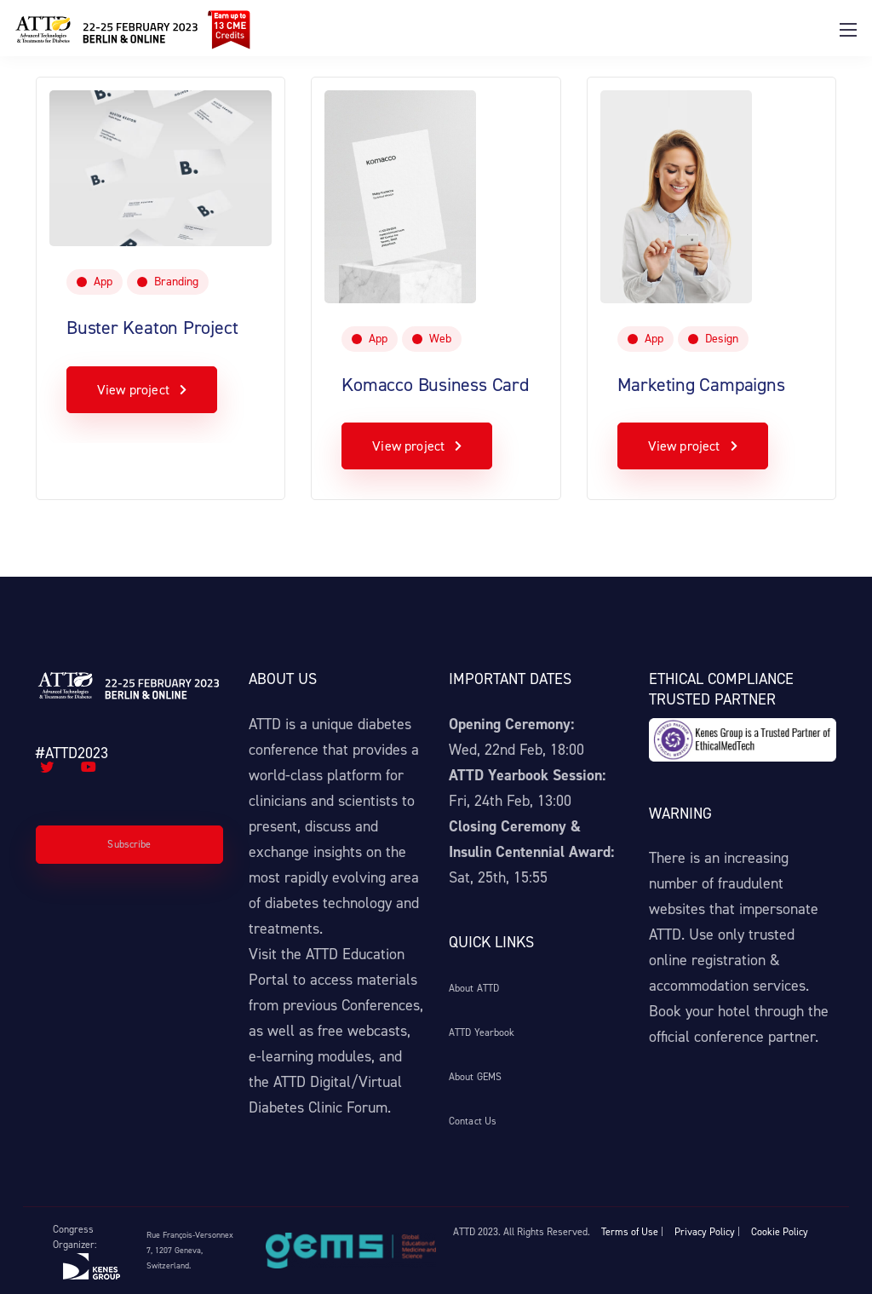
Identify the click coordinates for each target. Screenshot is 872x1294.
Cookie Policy (779, 1232)
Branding (176, 281)
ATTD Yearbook (482, 1032)
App (103, 281)
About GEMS (475, 1077)
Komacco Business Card (434, 384)
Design (721, 339)
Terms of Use (629, 1232)
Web (440, 339)
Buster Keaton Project (152, 327)
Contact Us (472, 1121)
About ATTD (474, 988)
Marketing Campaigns (701, 384)
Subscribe (129, 844)
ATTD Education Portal (326, 967)
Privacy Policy (704, 1232)
